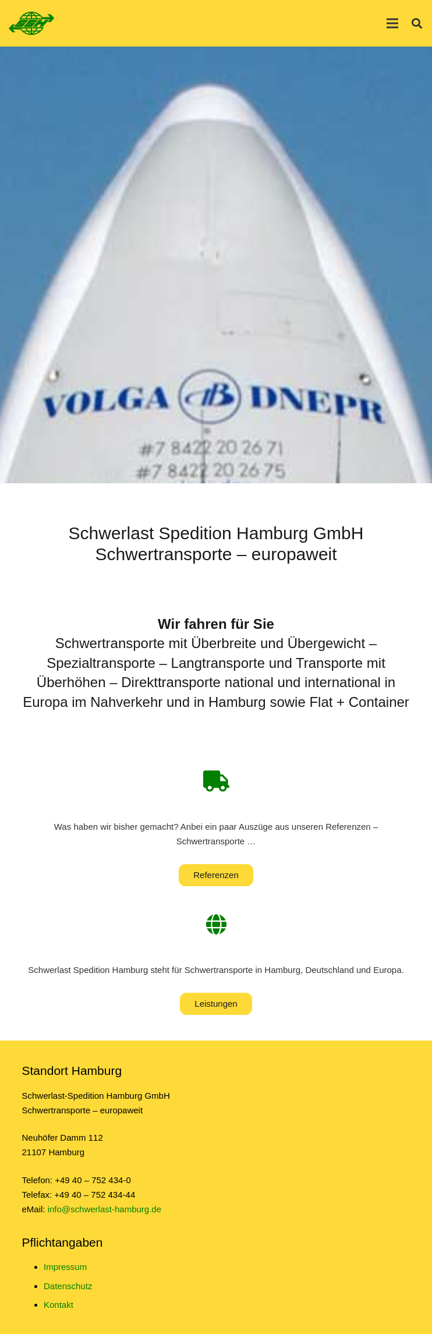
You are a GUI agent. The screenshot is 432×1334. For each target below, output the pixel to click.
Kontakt (58, 1305)
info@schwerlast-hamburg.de (104, 1209)
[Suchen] (417, 23)
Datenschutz (68, 1286)
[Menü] (392, 23)
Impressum (65, 1267)
